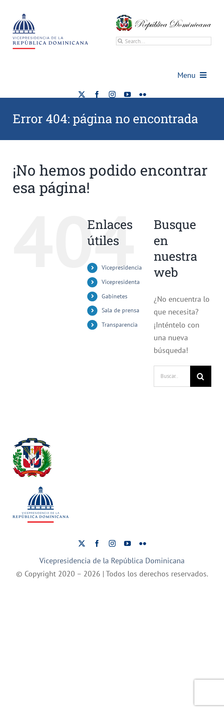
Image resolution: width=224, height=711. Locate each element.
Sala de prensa (120, 310)
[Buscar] (120, 41)
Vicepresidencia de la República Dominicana (112, 560)
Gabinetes (114, 296)
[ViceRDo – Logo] (50, 16)
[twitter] (81, 94)
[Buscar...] (172, 376)
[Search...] (163, 41)
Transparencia (120, 324)
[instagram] (112, 94)
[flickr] (142, 94)
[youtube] (127, 94)
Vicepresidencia (122, 267)
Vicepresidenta (121, 282)
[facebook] (97, 94)
